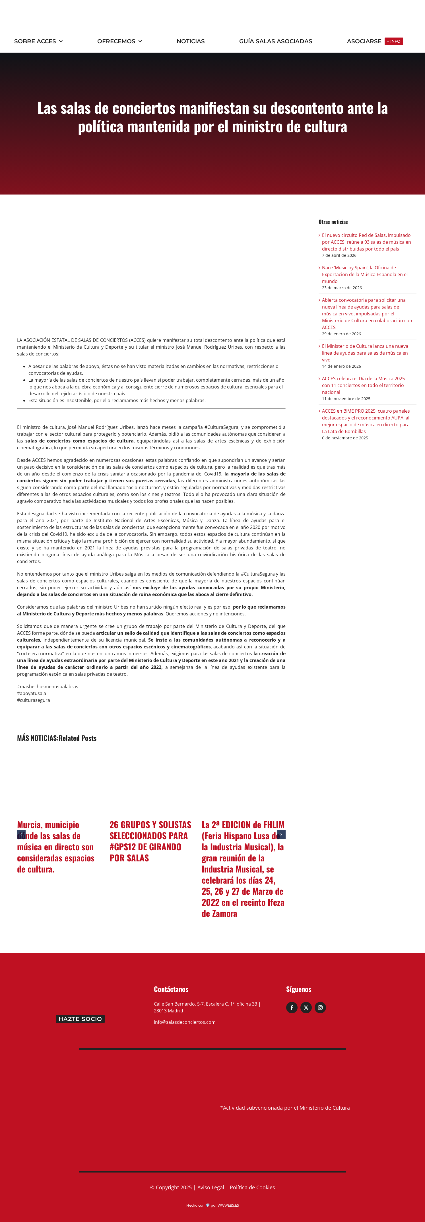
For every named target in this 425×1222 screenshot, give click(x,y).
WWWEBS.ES (228, 1205)
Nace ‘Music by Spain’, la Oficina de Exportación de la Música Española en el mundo (365, 274)
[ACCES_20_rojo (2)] (47, 10)
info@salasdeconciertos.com (185, 1022)
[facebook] (292, 1007)
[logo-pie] (80, 984)
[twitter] (306, 1007)
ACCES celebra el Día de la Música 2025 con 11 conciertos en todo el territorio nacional (363, 385)
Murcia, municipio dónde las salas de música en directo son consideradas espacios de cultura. (55, 846)
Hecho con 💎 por (202, 1205)
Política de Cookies (252, 1187)
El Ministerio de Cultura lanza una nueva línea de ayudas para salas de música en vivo (365, 353)
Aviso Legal (210, 1187)
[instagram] (320, 1007)
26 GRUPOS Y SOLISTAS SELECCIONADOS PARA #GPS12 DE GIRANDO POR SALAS (150, 841)
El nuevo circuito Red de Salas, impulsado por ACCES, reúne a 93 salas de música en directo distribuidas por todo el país (366, 242)
